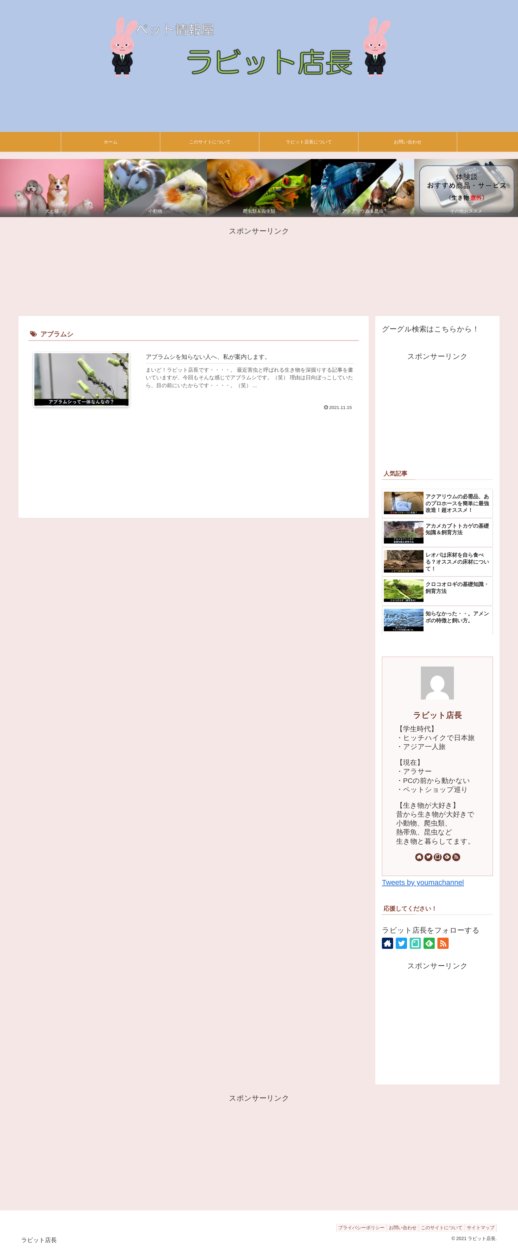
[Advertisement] (259, 270)
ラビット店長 (437, 715)
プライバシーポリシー (352, 1227)
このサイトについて (438, 1227)
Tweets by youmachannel (423, 882)
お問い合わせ (396, 1227)
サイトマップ (479, 1227)
